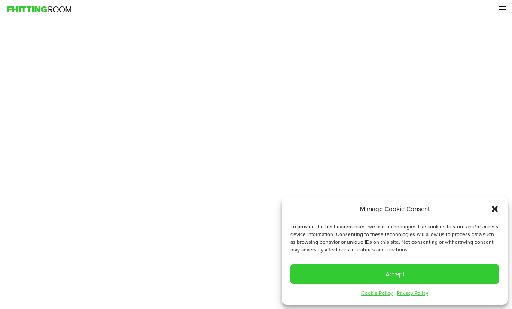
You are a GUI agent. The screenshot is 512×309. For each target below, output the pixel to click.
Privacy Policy (412, 293)
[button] (495, 209)
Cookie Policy (377, 293)
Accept (395, 274)
